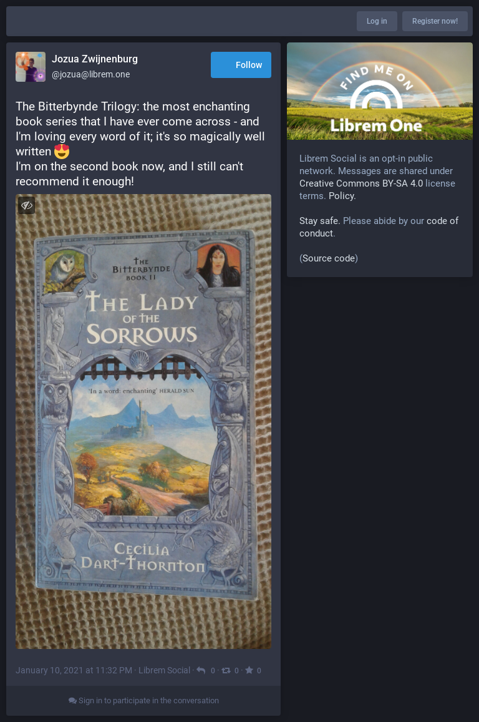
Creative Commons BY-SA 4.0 (361, 183)
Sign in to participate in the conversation (144, 700)
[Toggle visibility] (26, 205)
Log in (377, 21)
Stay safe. (320, 221)
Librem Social (164, 670)
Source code (328, 258)
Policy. (342, 196)
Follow (241, 65)
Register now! (435, 21)
